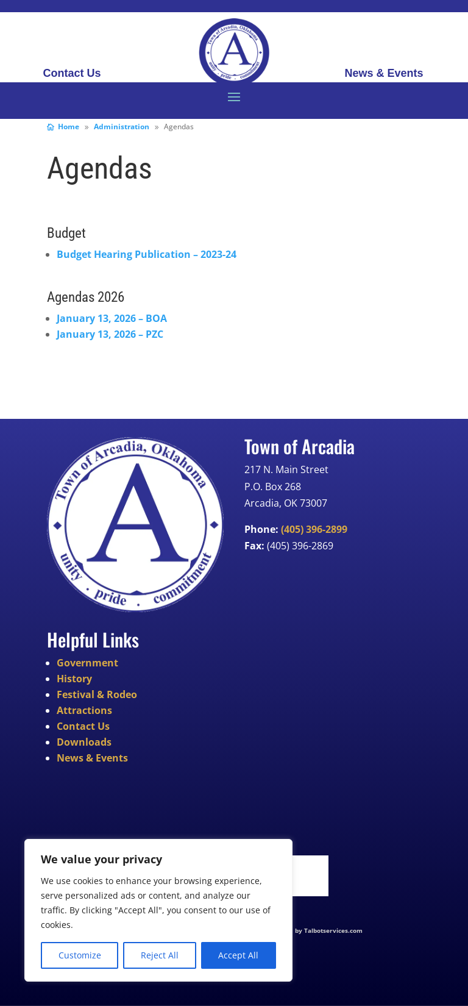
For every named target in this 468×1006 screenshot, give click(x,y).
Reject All (160, 955)
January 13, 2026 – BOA (112, 318)
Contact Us (72, 74)
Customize (79, 955)
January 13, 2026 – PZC (110, 334)
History (74, 678)
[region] (158, 910)
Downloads (84, 742)
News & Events (383, 74)
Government (87, 662)
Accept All (238, 955)
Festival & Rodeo (97, 694)
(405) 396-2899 (314, 529)
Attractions (84, 710)
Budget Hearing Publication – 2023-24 (146, 254)
